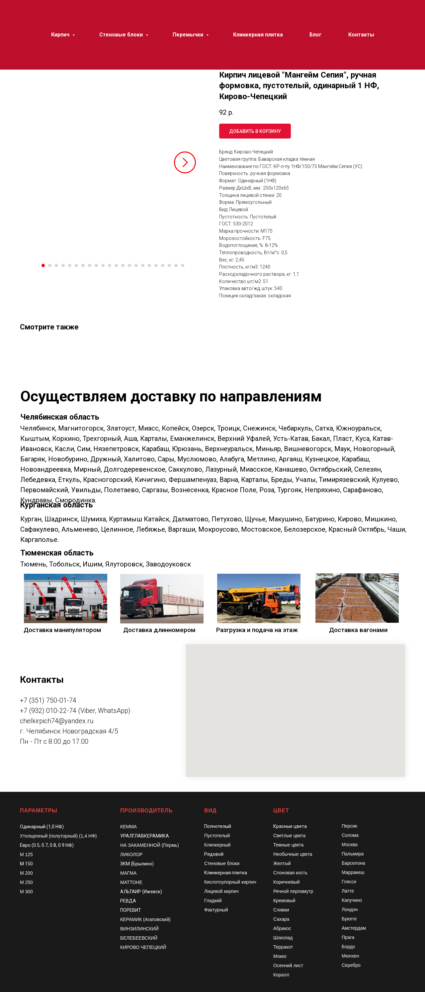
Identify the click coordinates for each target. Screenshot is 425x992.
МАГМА (128, 873)
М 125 (26, 854)
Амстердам (354, 928)
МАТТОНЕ (131, 882)
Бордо (348, 946)
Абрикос (282, 928)
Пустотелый (217, 835)
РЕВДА (128, 901)
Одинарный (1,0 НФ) (42, 826)
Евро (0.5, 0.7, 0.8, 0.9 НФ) (47, 845)
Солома (350, 835)
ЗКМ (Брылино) (137, 863)
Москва (350, 844)
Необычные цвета (292, 854)
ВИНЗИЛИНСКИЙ (139, 928)
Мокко (280, 956)
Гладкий (213, 900)
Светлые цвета (289, 835)
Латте (348, 891)
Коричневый (286, 882)
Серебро (351, 965)
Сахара (281, 919)
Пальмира (353, 853)
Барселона (353, 863)
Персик (349, 826)
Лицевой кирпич (221, 891)
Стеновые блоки (221, 863)
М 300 (26, 891)
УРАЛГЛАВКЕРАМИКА (144, 836)
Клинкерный (217, 844)
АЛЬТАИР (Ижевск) (141, 891)
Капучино (352, 900)
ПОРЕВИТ (130, 910)
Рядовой (213, 854)
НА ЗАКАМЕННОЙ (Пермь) (149, 845)
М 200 (26, 873)
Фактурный (216, 909)
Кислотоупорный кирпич (230, 882)
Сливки (281, 909)
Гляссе (349, 881)
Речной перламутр (293, 891)
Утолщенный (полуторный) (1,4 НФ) (58, 836)
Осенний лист (288, 965)
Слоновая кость (290, 872)
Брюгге (349, 918)
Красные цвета (290, 826)
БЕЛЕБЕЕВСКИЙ (138, 938)
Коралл (281, 974)
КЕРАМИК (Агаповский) (145, 919)
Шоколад (283, 937)
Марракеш (353, 872)
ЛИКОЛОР (131, 854)
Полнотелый (217, 826)
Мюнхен (350, 956)
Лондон (350, 909)
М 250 (26, 882)
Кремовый (284, 900)
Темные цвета (288, 844)
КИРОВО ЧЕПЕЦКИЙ (143, 947)
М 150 (26, 863)
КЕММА (128, 826)
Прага (348, 937)
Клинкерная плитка (225, 872)
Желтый (282, 863)
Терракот (283, 947)
